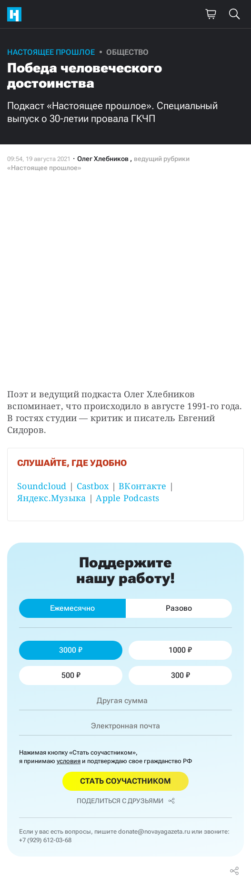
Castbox (93, 486)
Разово (179, 608)
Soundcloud (42, 486)
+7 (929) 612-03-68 (45, 840)
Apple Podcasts (127, 498)
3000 (70, 650)
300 (180, 675)
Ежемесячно (72, 608)
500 (70, 675)
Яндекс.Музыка (51, 498)
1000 (180, 650)
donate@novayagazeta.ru (154, 831)
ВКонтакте (142, 486)
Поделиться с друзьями (126, 801)
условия (68, 761)
